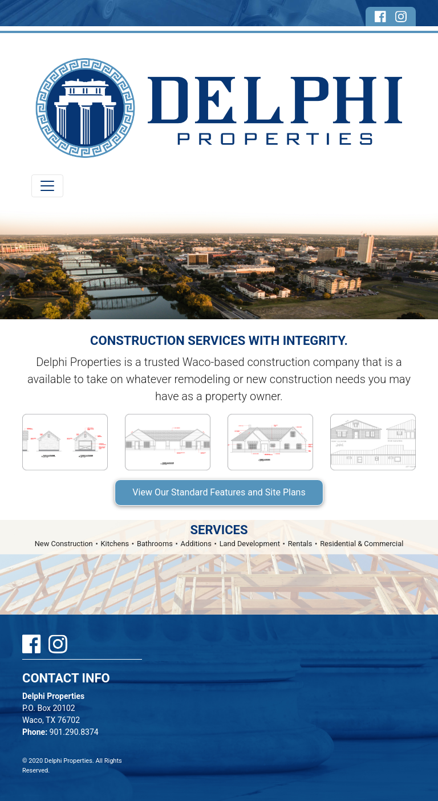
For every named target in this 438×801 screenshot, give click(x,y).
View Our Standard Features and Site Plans (218, 492)
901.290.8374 (60, 732)
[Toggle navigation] (47, 185)
